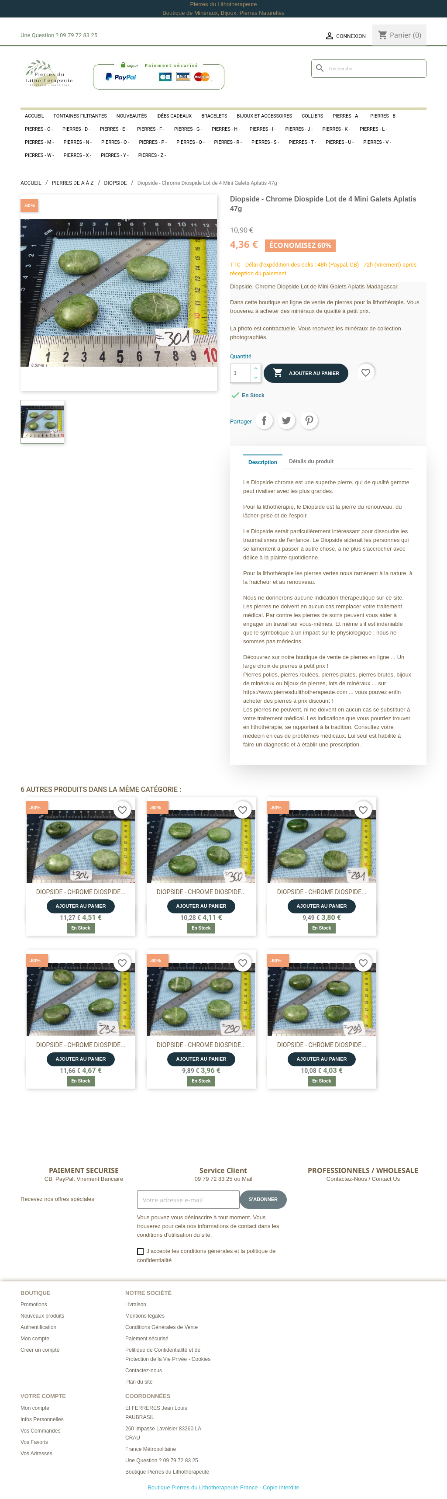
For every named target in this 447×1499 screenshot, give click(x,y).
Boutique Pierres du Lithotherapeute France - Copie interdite (223, 1487)
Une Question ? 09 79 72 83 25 (161, 1460)
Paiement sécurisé (146, 1339)
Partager (264, 420)
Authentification (38, 1327)
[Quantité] (240, 373)
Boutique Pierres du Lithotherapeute (167, 1472)
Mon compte (35, 1339)
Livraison (135, 1304)
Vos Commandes (40, 1431)
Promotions (34, 1304)
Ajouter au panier (306, 373)
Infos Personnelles (42, 1419)
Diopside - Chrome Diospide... (80, 891)
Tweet (286, 420)
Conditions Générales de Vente (161, 1327)
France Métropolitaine (150, 1449)
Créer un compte (40, 1350)
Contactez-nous (143, 1370)
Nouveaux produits (42, 1316)
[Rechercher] (368, 68)
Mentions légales (145, 1316)
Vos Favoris (34, 1442)
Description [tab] (262, 462)
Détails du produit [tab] (311, 461)
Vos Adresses (36, 1453)
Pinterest (309, 420)
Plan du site (139, 1382)
